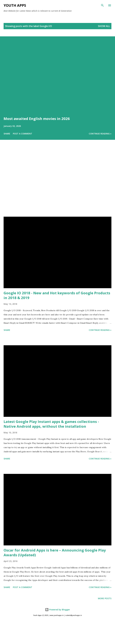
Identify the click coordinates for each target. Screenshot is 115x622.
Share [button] (7, 133)
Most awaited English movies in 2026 (37, 118)
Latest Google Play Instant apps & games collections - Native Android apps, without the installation (51, 424)
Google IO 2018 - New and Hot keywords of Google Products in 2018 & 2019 (57, 295)
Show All (104, 26)
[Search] (102, 5)
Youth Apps (15, 5)
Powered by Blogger (57, 609)
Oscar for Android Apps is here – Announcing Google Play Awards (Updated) (55, 552)
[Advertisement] (57, 182)
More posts (104, 598)
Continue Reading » (100, 133)
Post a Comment (22, 133)
